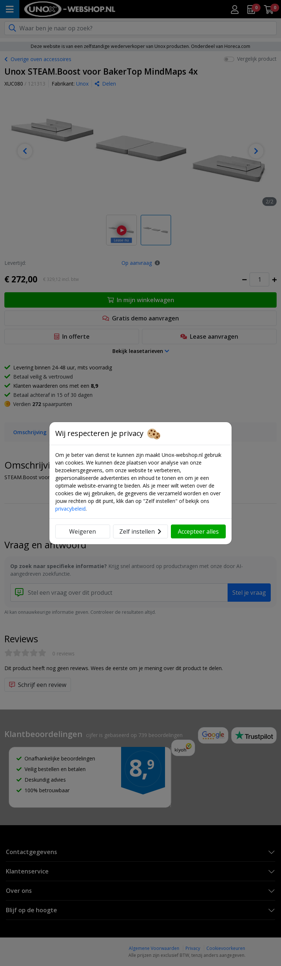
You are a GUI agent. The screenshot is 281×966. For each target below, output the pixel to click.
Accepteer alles (198, 531)
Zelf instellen (140, 531)
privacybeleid (70, 508)
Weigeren (82, 531)
